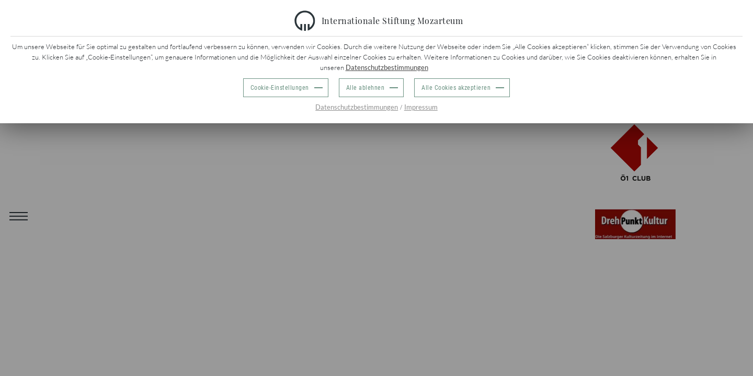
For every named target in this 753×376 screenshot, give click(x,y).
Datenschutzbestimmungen (387, 67)
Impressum (421, 107)
